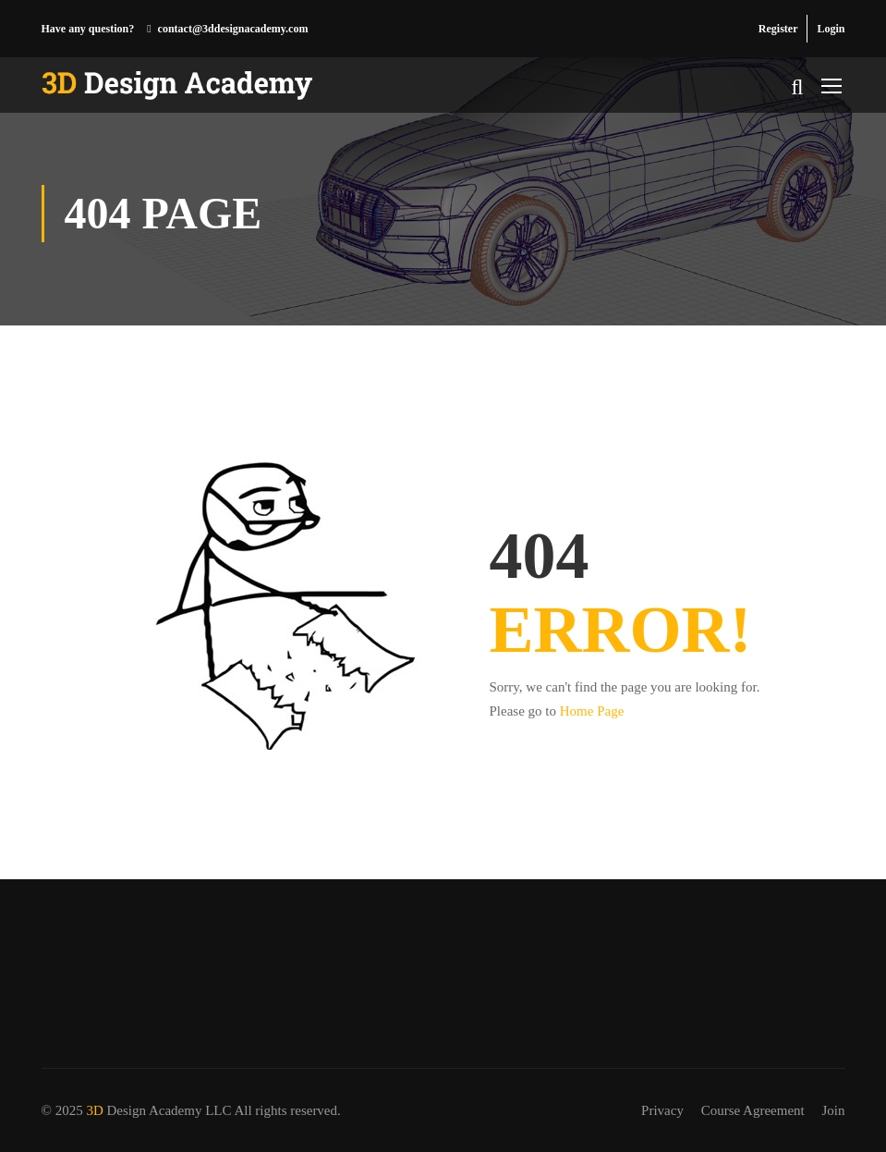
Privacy (662, 1110)
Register (778, 28)
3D (94, 1110)
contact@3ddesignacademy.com (233, 28)
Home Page (592, 711)
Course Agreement (753, 1110)
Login (830, 28)
